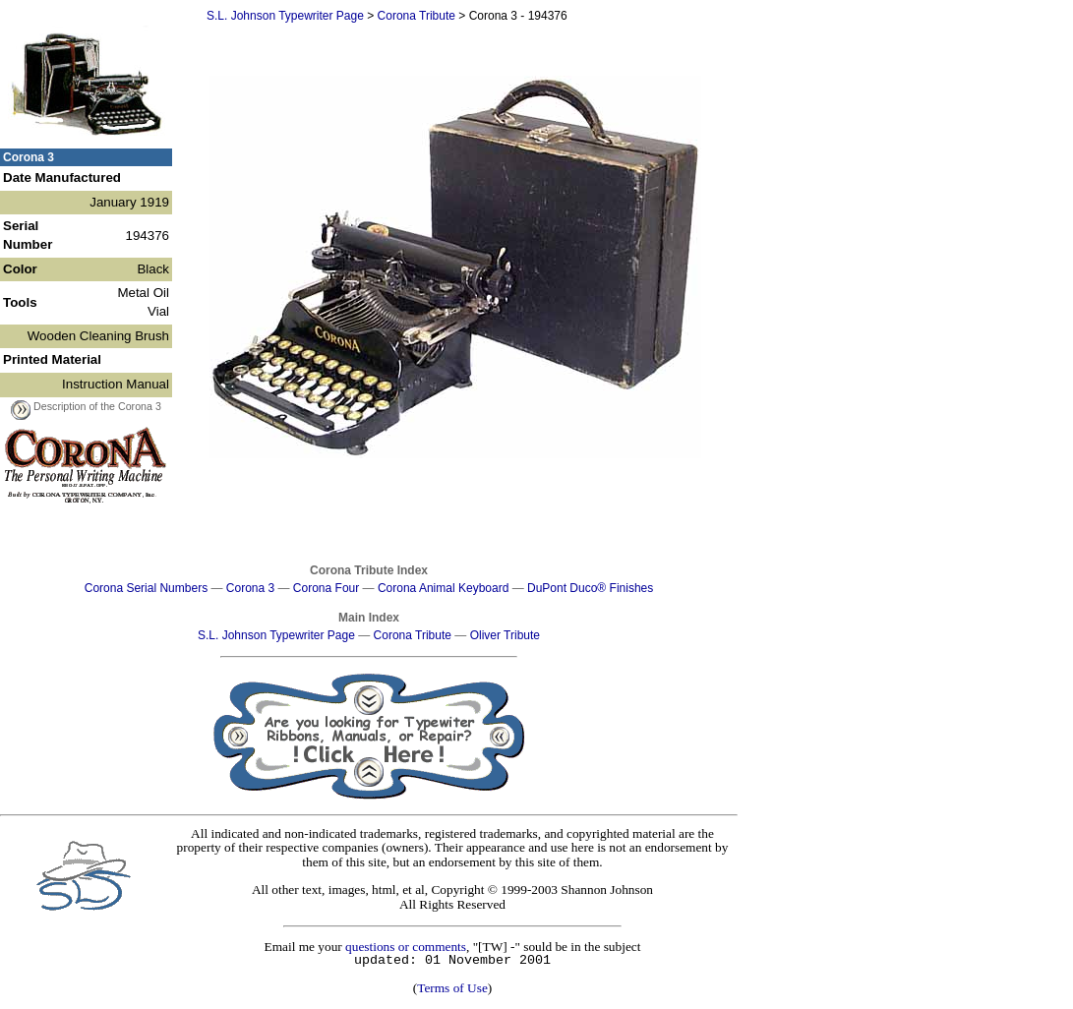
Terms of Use (452, 987)
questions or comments (405, 946)
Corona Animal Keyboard (443, 588)
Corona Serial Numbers (146, 588)
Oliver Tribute (505, 635)
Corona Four (326, 588)
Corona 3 (250, 588)
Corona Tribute (416, 16)
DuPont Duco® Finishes (590, 588)
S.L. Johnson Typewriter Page (285, 16)
